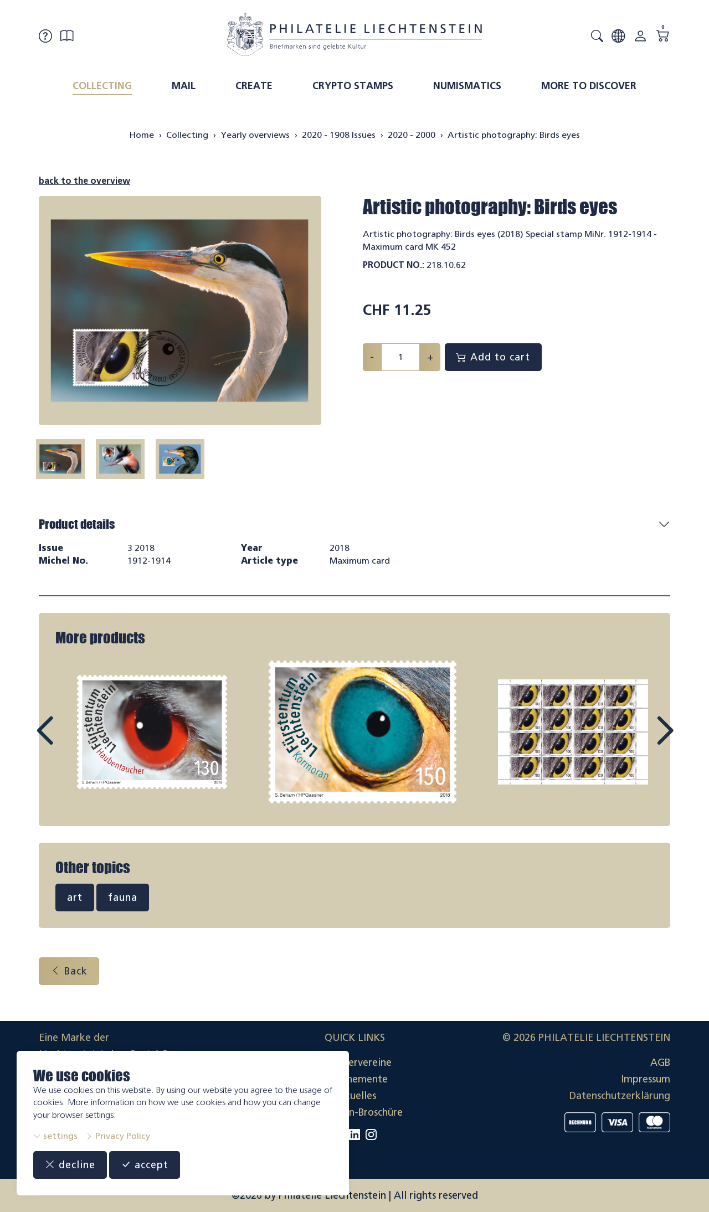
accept (144, 1165)
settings (55, 1136)
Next (639, 741)
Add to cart (493, 357)
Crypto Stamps (352, 86)
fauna (122, 897)
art (75, 897)
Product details (77, 524)
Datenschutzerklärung (619, 1096)
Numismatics (467, 86)
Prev (70, 741)
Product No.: (393, 265)
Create (254, 86)
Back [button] (69, 971)
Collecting (102, 86)
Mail (184, 86)
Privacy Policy (117, 1136)
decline (70, 1165)
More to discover (588, 86)
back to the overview (84, 181)
